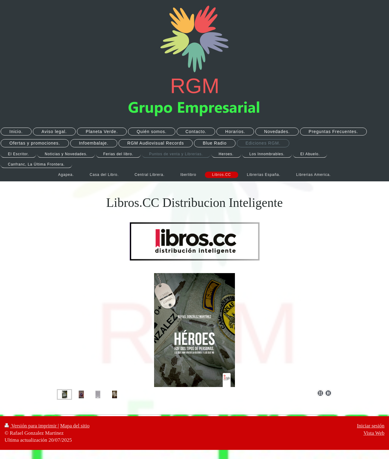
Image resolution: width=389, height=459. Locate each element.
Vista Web (373, 433)
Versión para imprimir (31, 426)
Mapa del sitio (75, 426)
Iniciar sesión (370, 426)
